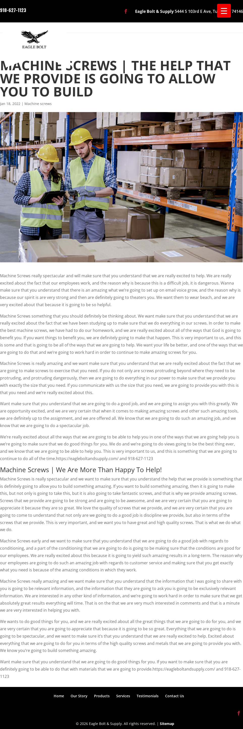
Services (123, 695)
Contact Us (174, 695)
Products (102, 695)
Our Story (79, 695)
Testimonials (148, 695)
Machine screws (38, 103)
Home (59, 695)
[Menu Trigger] (224, 11)
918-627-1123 (13, 9)
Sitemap (167, 723)
